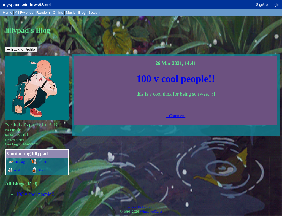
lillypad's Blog (27, 30)
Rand (43, 12)
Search (94, 12)
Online (58, 12)
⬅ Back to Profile (21, 49)
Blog (81, 12)
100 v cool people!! (35, 194)
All (24, 12)
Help (141, 207)
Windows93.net (151, 211)
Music (70, 12)
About (132, 207)
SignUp (262, 4)
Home (7, 12)
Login (274, 4)
